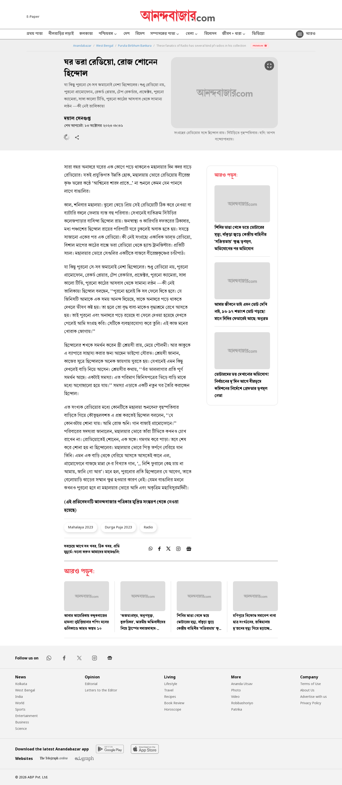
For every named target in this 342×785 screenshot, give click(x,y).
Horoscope (172, 709)
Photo (236, 690)
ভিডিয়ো (258, 34)
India (19, 696)
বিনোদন (210, 34)
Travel (168, 690)
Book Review (174, 703)
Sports (20, 709)
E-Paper (33, 16)
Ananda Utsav (241, 683)
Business (22, 722)
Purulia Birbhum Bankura (135, 45)
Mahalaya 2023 (80, 527)
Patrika (236, 709)
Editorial (91, 683)
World (19, 703)
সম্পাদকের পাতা (165, 34)
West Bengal (104, 45)
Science (21, 728)
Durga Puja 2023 (118, 527)
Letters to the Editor (101, 690)
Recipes (170, 696)
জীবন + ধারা (234, 34)
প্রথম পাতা (35, 34)
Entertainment (26, 715)
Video (235, 696)
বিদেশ (140, 34)
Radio (148, 527)
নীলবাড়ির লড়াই (61, 34)
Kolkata (21, 683)
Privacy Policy (310, 703)
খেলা (192, 34)
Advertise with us (313, 696)
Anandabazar (82, 45)
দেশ (127, 34)
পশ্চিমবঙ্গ (108, 34)
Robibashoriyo (242, 703)
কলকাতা (86, 34)
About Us (307, 690)
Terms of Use (310, 683)
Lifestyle (170, 683)
